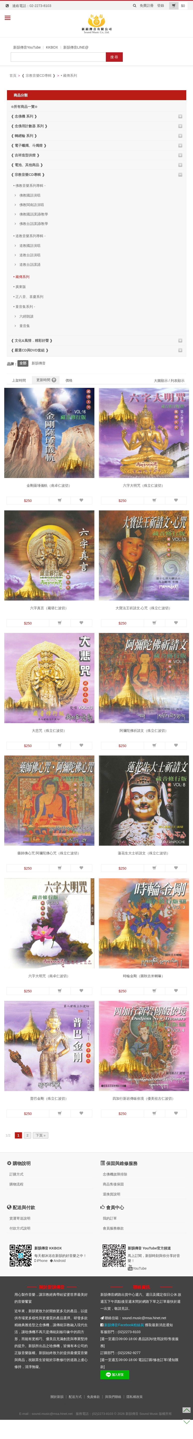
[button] (60, 500)
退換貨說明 (111, 1213)
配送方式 (75, 1416)
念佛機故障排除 (115, 1193)
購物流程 (16, 1203)
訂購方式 (16, 1193)
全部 (22, 363)
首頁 (12, 75)
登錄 (160, 5)
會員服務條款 (113, 1247)
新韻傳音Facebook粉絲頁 (124, 1344)
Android (57, 1280)
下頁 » (41, 1155)
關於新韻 (57, 1416)
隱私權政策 (135, 1416)
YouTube (137, 1288)
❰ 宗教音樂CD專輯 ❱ (39, 75)
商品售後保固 (113, 1203)
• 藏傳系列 (69, 75)
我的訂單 (110, 1237)
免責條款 (93, 1416)
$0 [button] (177, 5)
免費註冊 (147, 5)
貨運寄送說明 (19, 1237)
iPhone (41, 1280)
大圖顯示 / (162, 381)
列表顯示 (178, 381)
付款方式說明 (19, 1247)
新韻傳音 (39, 363)
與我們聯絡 (113, 1416)
